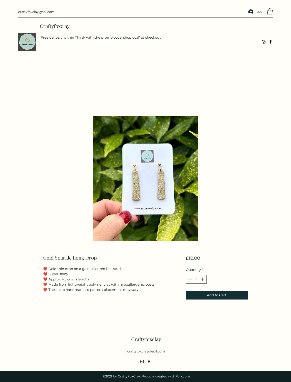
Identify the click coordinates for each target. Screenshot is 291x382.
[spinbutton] (196, 279)
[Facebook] (270, 42)
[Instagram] (263, 42)
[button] (270, 11)
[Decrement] (189, 279)
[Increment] (203, 279)
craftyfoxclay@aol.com (36, 12)
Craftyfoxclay (55, 25)
